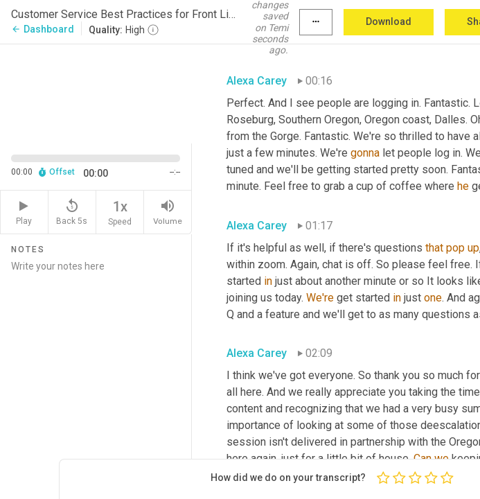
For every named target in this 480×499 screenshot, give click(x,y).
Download (388, 21)
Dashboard (42, 29)
